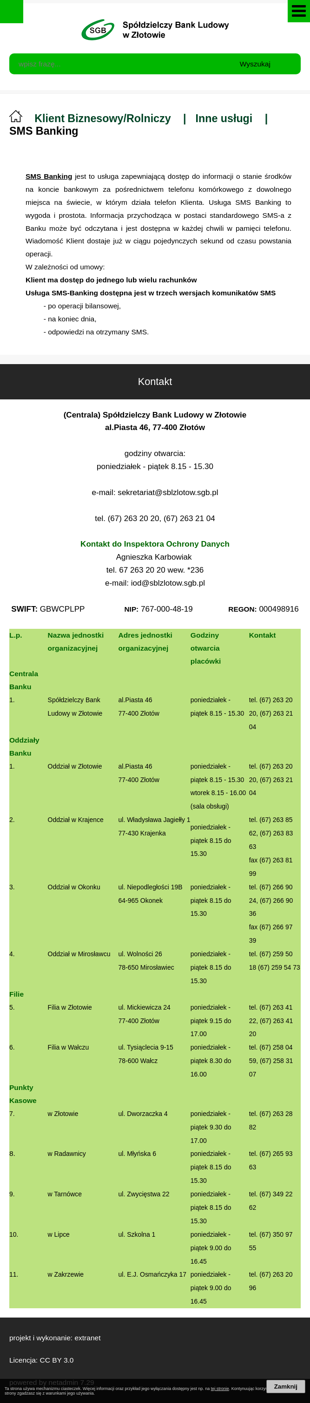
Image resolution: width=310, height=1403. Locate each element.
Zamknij (285, 1386)
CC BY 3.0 (56, 1360)
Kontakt (208, 375)
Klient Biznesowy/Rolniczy (102, 118)
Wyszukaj (255, 64)
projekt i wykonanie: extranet (54, 1338)
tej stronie (220, 1388)
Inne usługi (224, 118)
